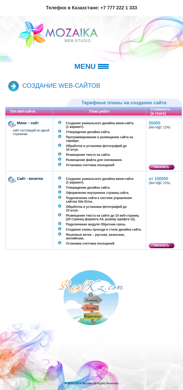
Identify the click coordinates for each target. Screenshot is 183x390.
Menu (91, 66)
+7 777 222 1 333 (118, 7)
